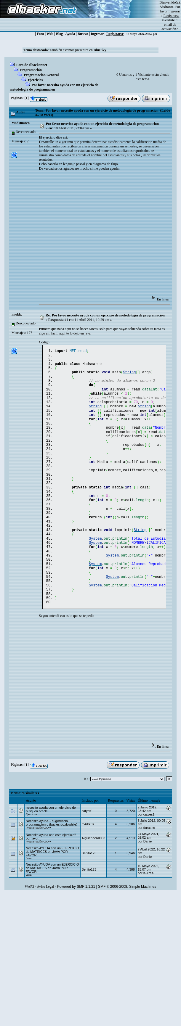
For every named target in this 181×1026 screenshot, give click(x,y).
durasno (149, 863)
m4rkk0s (88, 859)
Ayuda (70, 34)
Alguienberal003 (93, 873)
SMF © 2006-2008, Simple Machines (127, 922)
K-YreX (148, 908)
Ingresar (174, 11)
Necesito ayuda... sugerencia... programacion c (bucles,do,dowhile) (51, 858)
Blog (59, 34)
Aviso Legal (45, 922)
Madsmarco (21, 123)
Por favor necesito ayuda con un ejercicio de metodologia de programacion (54, 87)
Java (28, 893)
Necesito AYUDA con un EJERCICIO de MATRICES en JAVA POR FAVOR (52, 887)
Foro (40, 34)
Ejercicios (35, 80)
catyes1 (87, 846)
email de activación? (169, 26)
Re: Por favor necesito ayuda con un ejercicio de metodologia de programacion (105, 315)
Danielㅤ (148, 877)
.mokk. (17, 314)
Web (50, 34)
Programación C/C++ (38, 863)
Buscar (83, 34)
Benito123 (89, 888)
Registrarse (115, 34)
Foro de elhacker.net (31, 65)
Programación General (41, 75)
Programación (31, 70)
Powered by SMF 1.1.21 (76, 922)
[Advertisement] (55, 235)
